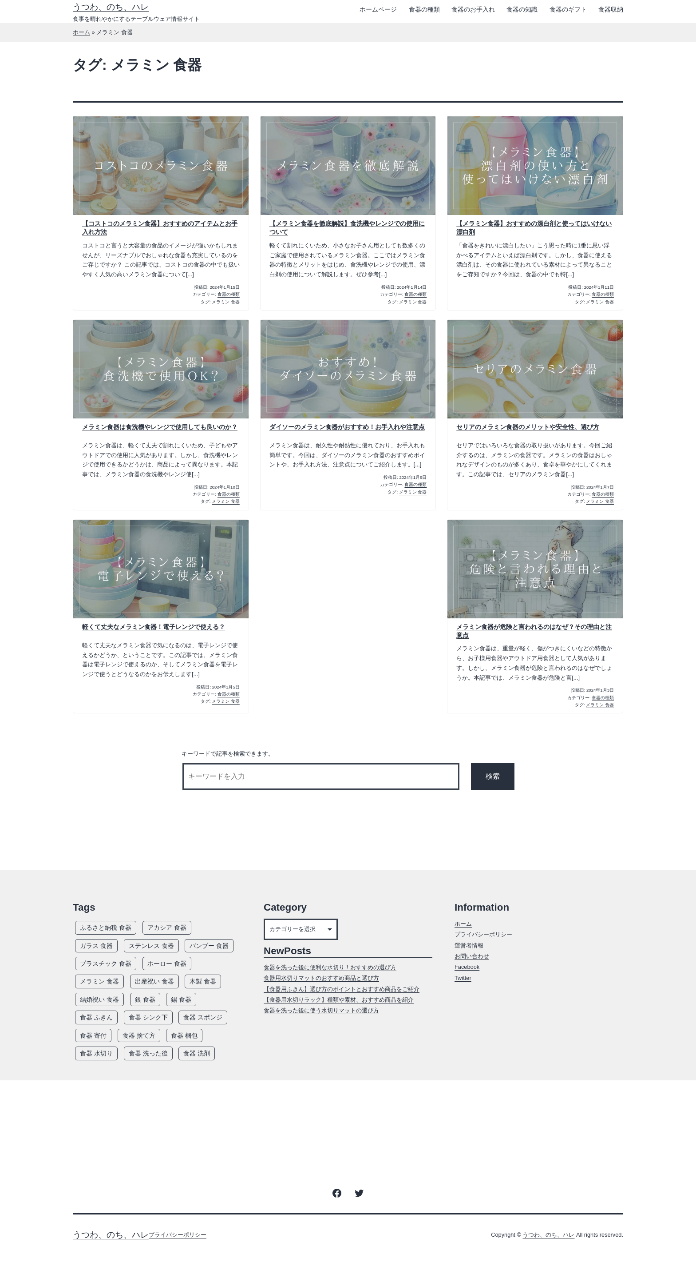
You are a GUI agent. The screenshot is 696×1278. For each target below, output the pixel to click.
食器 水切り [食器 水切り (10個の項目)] (96, 1053)
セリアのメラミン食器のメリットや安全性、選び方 (527, 426)
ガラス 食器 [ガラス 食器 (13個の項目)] (96, 945)
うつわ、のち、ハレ (111, 7)
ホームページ (378, 9)
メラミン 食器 (226, 301)
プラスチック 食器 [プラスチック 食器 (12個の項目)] (105, 963)
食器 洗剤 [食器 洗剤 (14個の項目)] (196, 1053)
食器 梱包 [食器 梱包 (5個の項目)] (184, 1035)
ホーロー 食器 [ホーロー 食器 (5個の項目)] (166, 963)
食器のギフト (568, 9)
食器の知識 (522, 9)
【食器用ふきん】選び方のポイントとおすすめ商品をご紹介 (341, 989)
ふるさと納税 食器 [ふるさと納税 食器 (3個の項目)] (105, 927)
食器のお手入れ (473, 9)
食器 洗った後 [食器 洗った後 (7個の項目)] (148, 1053)
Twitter (463, 978)
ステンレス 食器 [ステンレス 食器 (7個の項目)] (151, 945)
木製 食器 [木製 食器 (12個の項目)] (203, 981)
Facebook (467, 966)
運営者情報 (469, 945)
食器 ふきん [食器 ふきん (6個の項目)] (96, 1017)
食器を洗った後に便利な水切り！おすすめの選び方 (330, 967)
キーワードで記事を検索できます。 (228, 753)
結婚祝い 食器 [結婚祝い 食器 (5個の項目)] (99, 999)
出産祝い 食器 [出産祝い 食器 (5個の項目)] (154, 981)
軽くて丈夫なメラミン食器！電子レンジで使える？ (153, 626)
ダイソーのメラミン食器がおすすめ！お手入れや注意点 (347, 426)
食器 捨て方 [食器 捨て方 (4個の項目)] (139, 1035)
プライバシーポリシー (483, 934)
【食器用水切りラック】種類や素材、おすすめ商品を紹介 (339, 999)
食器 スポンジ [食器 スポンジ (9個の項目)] (202, 1017)
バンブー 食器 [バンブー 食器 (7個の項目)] (209, 945)
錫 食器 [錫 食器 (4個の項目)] (181, 999)
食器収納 (610, 9)
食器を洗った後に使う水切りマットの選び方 (321, 1010)
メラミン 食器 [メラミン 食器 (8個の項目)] (99, 981)
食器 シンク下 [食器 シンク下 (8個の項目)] (148, 1017)
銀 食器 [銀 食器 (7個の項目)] (145, 999)
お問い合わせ (472, 956)
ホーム (81, 32)
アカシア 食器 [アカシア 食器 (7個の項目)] (166, 927)
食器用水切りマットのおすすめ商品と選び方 (321, 978)
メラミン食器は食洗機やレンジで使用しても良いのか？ (159, 426)
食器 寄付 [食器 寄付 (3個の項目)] (93, 1035)
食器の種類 (424, 9)
